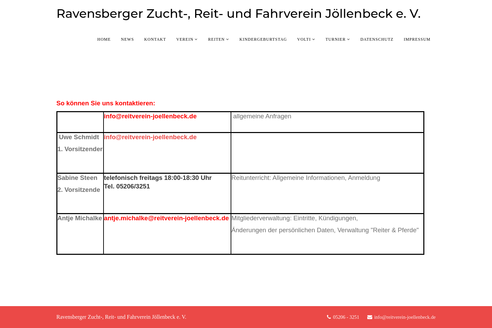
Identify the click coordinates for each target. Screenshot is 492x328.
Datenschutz (377, 39)
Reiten (216, 39)
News (127, 39)
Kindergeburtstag (263, 39)
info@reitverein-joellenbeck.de (151, 116)
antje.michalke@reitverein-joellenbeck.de (166, 218)
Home (104, 39)
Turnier (336, 39)
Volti (304, 39)
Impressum (417, 39)
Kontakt (155, 39)
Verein (184, 39)
